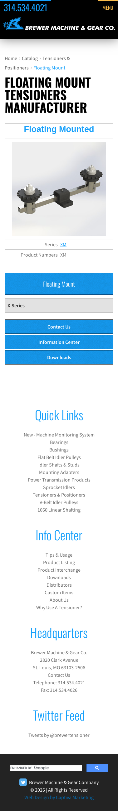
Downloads (59, 357)
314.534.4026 (63, 690)
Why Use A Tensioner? (59, 607)
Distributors (59, 585)
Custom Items (59, 592)
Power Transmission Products (59, 480)
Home (11, 58)
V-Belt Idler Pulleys (59, 502)
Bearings (59, 442)
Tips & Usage (59, 555)
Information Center (59, 342)
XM (63, 244)
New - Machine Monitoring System (59, 434)
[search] (45, 768)
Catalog (30, 58)
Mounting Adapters (59, 472)
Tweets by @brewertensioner (59, 735)
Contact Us (59, 327)
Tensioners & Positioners (59, 495)
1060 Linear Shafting (59, 510)
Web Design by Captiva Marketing (59, 797)
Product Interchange (59, 570)
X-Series (16, 305)
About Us (59, 600)
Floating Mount (49, 67)
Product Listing (59, 562)
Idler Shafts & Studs (59, 465)
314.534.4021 (25, 7)
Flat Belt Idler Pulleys (59, 457)
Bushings (59, 449)
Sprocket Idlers (59, 487)
